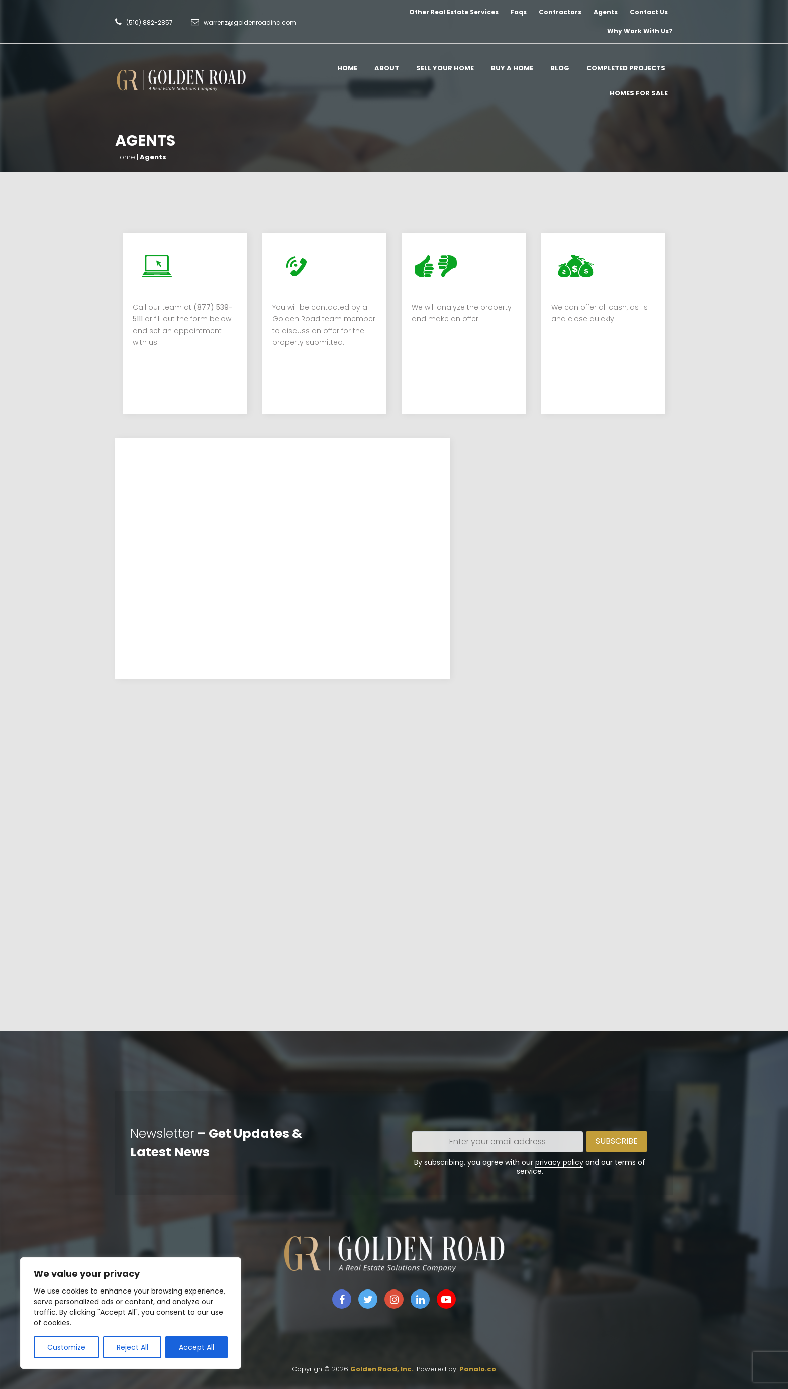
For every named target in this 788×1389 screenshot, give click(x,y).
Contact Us (649, 12)
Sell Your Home (445, 68)
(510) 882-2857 (149, 22)
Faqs (519, 12)
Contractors (560, 12)
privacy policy (559, 1162)
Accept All (196, 1347)
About (386, 68)
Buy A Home (512, 68)
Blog (559, 68)
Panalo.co (477, 1369)
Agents (606, 12)
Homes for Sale (639, 93)
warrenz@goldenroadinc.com (250, 22)
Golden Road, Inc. (382, 1369)
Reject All (132, 1347)
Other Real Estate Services (454, 12)
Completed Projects (625, 68)
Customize (66, 1347)
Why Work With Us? (640, 31)
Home (347, 68)
